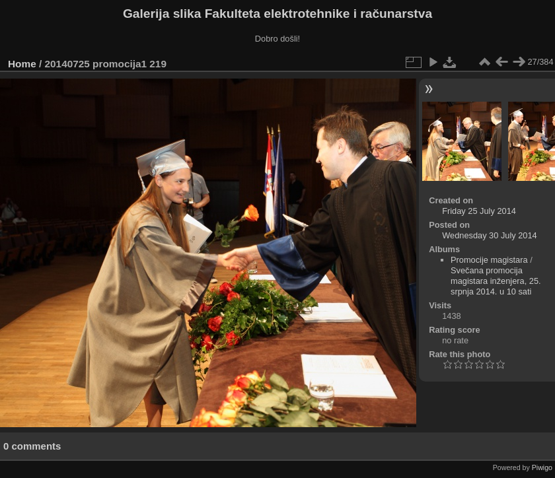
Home (22, 63)
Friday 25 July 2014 (479, 211)
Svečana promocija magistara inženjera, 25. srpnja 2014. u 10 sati (496, 280)
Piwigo (542, 467)
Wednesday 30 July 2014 (489, 235)
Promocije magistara (489, 260)
